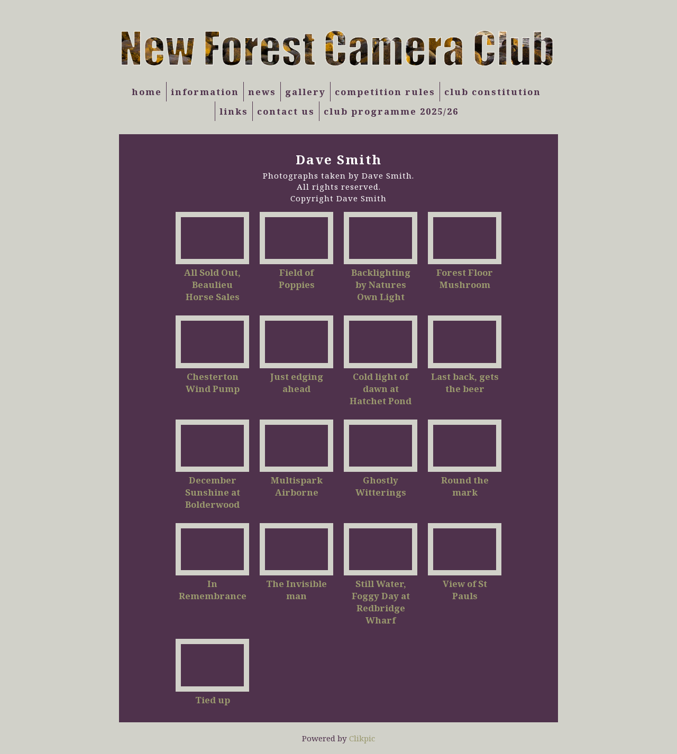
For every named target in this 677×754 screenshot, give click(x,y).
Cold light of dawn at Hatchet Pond (380, 388)
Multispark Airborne (297, 486)
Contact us (286, 111)
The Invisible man (296, 590)
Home (147, 92)
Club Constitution (492, 92)
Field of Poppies (297, 278)
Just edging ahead (296, 382)
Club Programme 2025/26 (391, 111)
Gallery (305, 92)
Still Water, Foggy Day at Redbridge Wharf (381, 602)
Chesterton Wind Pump (213, 382)
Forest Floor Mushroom (464, 278)
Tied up (212, 700)
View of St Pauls (465, 590)
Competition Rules (385, 92)
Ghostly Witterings (380, 486)
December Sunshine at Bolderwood (212, 492)
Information (205, 92)
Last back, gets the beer (465, 382)
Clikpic (362, 738)
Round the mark (465, 486)
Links (233, 111)
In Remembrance (212, 590)
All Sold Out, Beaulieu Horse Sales (212, 284)
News (262, 92)
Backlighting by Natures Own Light (380, 284)
